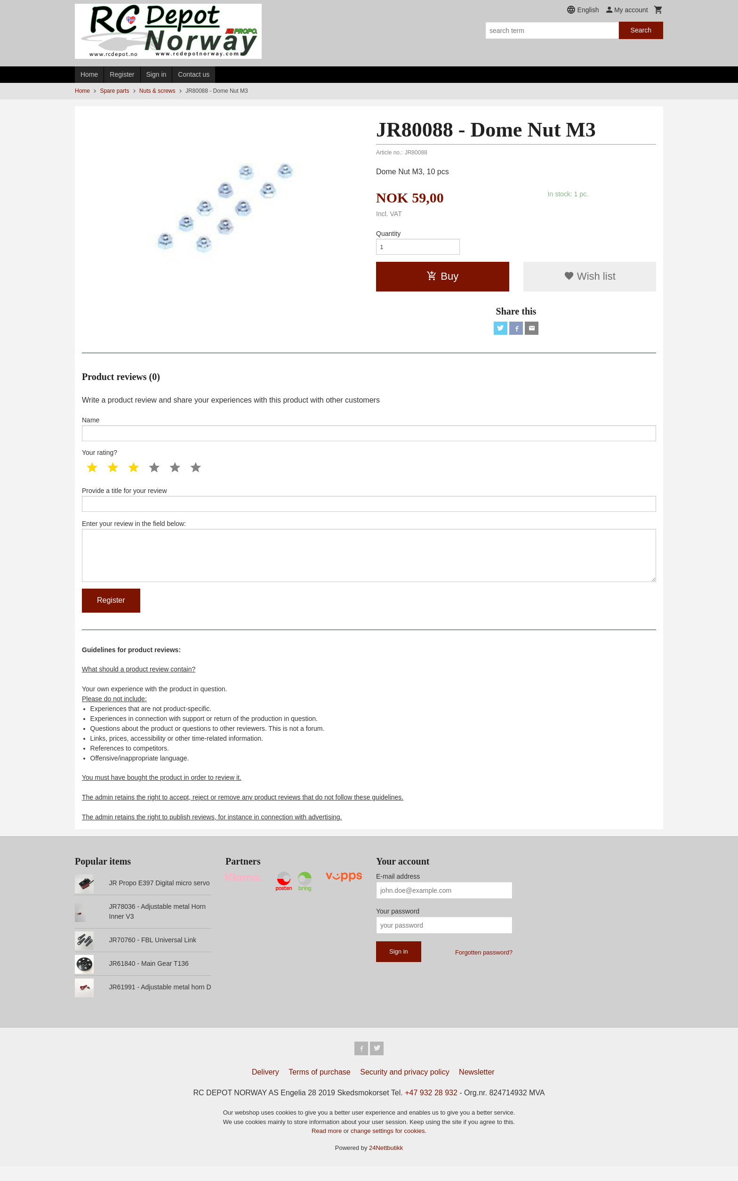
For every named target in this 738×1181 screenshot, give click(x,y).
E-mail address (398, 889)
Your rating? (99, 458)
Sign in (156, 74)
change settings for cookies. (388, 1145)
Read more (328, 1145)
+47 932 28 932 (431, 1107)
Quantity (388, 233)
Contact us (193, 74)
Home (89, 74)
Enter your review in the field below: (369, 560)
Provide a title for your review (369, 506)
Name (369, 433)
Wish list (590, 278)
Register (122, 74)
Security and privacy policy (404, 1087)
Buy (442, 278)
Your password (397, 924)
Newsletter (477, 1087)
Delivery (265, 1087)
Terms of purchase (320, 1087)
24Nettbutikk (386, 1162)
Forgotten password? (484, 965)
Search (641, 30)
